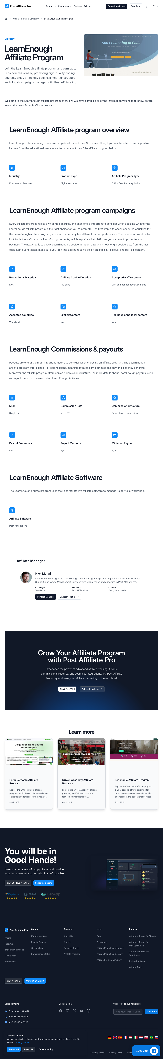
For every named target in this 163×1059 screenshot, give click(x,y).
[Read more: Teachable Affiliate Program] (134, 773)
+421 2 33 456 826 (19, 1010)
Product (51, 6)
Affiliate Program (72, 954)
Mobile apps (10, 955)
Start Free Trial (67, 689)
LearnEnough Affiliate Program (58, 18)
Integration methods (14, 949)
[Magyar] (130, 1037)
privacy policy (22, 1042)
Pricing (8, 938)
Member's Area (38, 942)
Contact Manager (45, 597)
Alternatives (10, 961)
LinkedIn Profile (69, 596)
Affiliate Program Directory (26, 18)
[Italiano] (136, 1037)
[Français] (125, 1037)
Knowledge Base (39, 936)
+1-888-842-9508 (19, 1016)
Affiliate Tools (135, 967)
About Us (68, 936)
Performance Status (40, 954)
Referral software (137, 961)
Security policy (97, 1052)
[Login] (146, 6)
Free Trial (135, 6)
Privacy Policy (115, 1052)
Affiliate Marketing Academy (110, 948)
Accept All (14, 1049)
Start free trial (13, 981)
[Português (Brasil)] (151, 1037)
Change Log (37, 948)
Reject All (28, 1049)
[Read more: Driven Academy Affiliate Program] (82, 773)
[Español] (120, 1037)
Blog (99, 936)
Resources (65, 6)
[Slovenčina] (156, 1037)
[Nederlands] (141, 1037)
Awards (67, 942)
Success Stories (71, 948)
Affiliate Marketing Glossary (110, 954)
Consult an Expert (117, 6)
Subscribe (151, 1011)
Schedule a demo (92, 689)
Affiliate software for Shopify (142, 936)
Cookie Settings (47, 1049)
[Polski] (146, 1037)
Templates (101, 942)
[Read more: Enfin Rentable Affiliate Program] (29, 773)
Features (9, 944)
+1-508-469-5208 (18, 1022)
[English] (115, 1037)
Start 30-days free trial (18, 883)
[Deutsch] (109, 1037)
